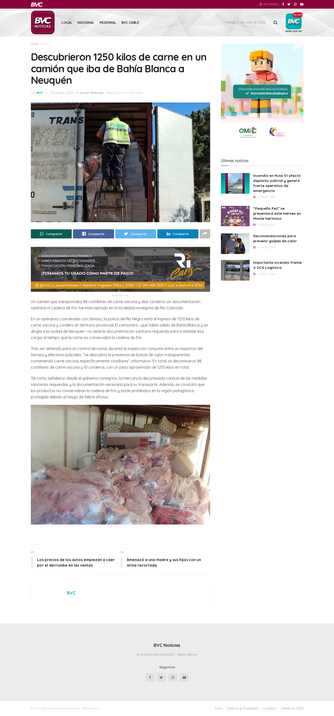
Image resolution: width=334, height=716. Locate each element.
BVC (40, 93)
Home (34, 43)
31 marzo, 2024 (62, 93)
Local (66, 22)
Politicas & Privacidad (243, 708)
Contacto (269, 708)
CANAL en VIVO (292, 708)
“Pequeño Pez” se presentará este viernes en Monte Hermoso (277, 213)
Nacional (85, 22)
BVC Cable (130, 22)
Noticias (97, 93)
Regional (107, 22)
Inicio (218, 708)
